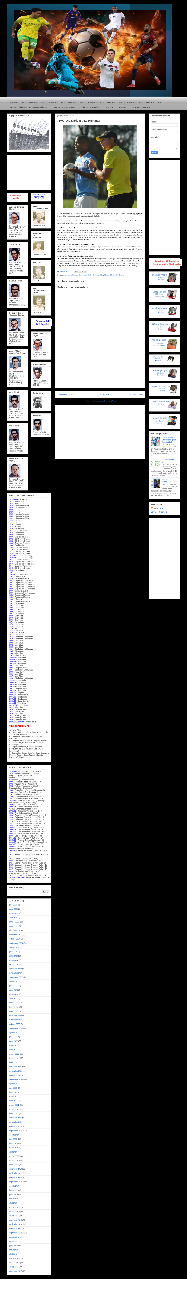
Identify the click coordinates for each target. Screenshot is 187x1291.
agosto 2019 (14, 1186)
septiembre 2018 (16, 1233)
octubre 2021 (14, 1075)
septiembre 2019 (16, 1182)
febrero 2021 (14, 1109)
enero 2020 (14, 1165)
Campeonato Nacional (86, 275)
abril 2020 (13, 1152)
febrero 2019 (14, 1211)
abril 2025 (13, 918)
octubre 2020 (14, 1126)
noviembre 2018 (15, 1224)
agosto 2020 (14, 1135)
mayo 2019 (13, 1199)
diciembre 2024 (15, 930)
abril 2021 (13, 1101)
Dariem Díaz (99, 275)
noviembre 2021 (15, 1071)
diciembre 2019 (15, 1169)
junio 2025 (13, 909)
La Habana (120, 275)
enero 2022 (14, 1062)
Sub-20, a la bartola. (167, 481)
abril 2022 (13, 1050)
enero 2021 (14, 1114)
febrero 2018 (14, 1263)
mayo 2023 (13, 994)
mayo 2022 (13, 1045)
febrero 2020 (14, 1160)
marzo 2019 (14, 1207)
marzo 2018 (14, 1258)
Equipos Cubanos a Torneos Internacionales (29, 107)
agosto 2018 (14, 1237)
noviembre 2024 (15, 935)
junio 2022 (13, 1041)
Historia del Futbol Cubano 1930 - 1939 (66, 103)
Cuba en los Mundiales (91, 107)
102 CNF (122, 107)
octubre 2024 (14, 939)
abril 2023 (13, 998)
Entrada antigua (136, 394)
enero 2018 (14, 1267)
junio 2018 (13, 1245)
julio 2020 (13, 1139)
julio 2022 (13, 1037)
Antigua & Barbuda (71, 275)
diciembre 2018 (15, 1220)
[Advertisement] (100, 368)
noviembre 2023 (15, 973)
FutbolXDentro (92, 221)
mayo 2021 (13, 1097)
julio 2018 (13, 1241)
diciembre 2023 (15, 969)
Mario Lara (158, 508)
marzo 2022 (14, 1054)
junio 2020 (13, 1143)
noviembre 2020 (15, 1122)
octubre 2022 (14, 1024)
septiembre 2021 (16, 1079)
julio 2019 (13, 1190)
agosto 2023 (14, 981)
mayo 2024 (13, 960)
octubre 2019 (14, 1177)
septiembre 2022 (16, 1028)
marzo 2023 (14, 1003)
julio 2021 (13, 1088)
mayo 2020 (13, 1148)
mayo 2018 (13, 1250)
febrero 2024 (14, 964)
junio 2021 (13, 1092)
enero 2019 (14, 1216)
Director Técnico (109, 275)
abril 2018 (13, 1254)
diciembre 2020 (15, 1118)
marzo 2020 (14, 1156)
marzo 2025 (14, 922)
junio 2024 (13, 956)
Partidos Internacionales (64, 107)
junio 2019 (13, 1194)
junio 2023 (13, 990)
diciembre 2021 (15, 1067)
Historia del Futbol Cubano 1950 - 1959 (144, 103)
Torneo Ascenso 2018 (141, 107)
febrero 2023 (14, 1007)
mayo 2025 (13, 913)
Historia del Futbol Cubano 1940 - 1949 (105, 103)
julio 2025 (13, 905)
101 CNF (109, 107)
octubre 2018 (14, 1228)
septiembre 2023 (16, 977)
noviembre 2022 (15, 1020)
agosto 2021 (14, 1084)
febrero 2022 (14, 1058)
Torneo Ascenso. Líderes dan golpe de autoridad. (169, 440)
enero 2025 (14, 926)
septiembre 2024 (16, 943)
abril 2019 (13, 1203)
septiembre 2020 (16, 1131)
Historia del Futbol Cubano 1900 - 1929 (27, 103)
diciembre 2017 (15, 1271)
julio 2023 (13, 986)
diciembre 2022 (15, 1015)
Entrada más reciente (65, 394)
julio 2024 (13, 952)
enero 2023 (14, 1011)
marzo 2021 (14, 1105)
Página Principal (102, 394)
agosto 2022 (14, 1033)
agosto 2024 (14, 947)
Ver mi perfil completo (159, 512)
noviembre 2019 (15, 1173)
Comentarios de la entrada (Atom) (104, 401)
